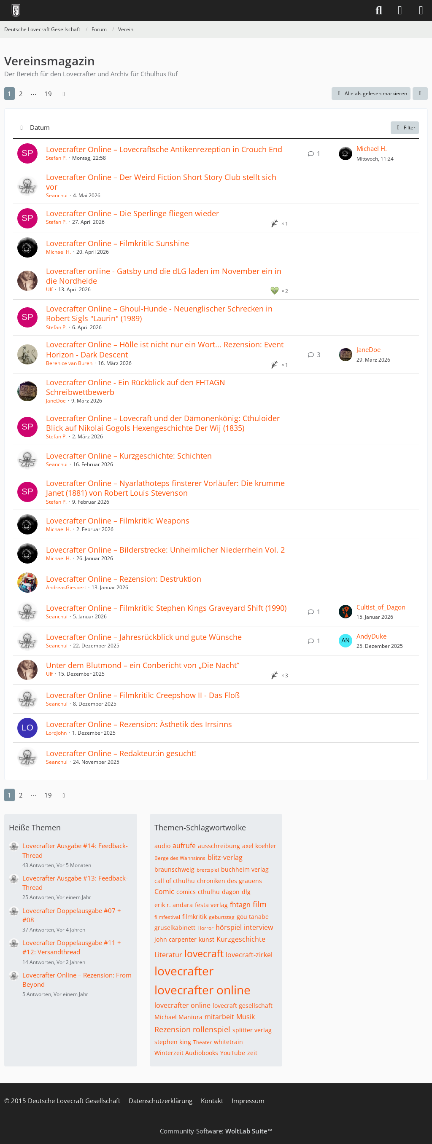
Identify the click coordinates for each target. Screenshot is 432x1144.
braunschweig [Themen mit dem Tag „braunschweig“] (174, 869)
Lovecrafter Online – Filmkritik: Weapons (117, 521)
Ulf (49, 289)
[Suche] (378, 10)
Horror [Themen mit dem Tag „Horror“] (205, 928)
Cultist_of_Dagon (380, 607)
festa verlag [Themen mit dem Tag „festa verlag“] (211, 905)
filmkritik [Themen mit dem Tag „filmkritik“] (194, 917)
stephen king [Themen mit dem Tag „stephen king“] (172, 1042)
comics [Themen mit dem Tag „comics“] (186, 892)
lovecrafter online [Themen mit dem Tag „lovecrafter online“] (202, 990)
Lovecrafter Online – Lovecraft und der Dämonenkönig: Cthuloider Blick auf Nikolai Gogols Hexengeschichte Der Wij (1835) (163, 423)
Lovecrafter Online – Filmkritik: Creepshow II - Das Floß (143, 695)
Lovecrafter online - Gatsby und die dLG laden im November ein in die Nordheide (163, 276)
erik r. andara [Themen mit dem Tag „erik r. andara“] (173, 905)
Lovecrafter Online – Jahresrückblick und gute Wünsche (144, 637)
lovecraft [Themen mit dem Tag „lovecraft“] (204, 953)
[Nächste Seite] (63, 93)
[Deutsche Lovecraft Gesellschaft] (16, 10)
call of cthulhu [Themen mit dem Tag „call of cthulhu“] (174, 881)
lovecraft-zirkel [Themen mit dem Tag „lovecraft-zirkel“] (249, 954)
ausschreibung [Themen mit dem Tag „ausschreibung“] (219, 846)
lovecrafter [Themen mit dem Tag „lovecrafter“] (183, 971)
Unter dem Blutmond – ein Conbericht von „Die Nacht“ (142, 665)
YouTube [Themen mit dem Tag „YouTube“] (232, 1053)
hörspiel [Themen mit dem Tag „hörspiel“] (229, 927)
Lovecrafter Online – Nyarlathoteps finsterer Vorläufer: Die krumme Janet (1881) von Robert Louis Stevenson (165, 488)
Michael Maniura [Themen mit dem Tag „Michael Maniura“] (178, 1017)
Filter (405, 127)
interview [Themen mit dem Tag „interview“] (258, 927)
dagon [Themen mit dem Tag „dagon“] (231, 892)
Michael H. (371, 148)
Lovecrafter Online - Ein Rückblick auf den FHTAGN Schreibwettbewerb (135, 387)
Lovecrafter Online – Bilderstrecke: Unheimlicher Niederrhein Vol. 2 (165, 550)
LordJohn (56, 732)
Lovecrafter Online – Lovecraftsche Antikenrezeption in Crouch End (164, 149)
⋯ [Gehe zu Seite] (33, 93)
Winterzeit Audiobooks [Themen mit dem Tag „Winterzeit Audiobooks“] (186, 1053)
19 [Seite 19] (48, 93)
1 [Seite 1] (9, 93)
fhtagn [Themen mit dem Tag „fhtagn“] (240, 904)
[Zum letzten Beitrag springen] (345, 153)
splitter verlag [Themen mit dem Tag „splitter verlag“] (252, 1030)
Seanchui (57, 195)
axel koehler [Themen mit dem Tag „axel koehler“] (259, 846)
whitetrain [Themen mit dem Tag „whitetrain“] (228, 1042)
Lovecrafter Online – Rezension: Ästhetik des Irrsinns (139, 724)
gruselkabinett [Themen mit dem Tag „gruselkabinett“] (174, 928)
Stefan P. (56, 157)
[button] (420, 93)
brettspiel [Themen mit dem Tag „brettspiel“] (208, 869)
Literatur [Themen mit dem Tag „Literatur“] (168, 954)
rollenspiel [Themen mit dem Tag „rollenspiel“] (211, 1029)
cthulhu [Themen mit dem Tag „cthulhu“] (209, 892)
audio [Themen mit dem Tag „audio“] (162, 846)
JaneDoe (368, 349)
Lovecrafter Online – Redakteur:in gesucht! (121, 753)
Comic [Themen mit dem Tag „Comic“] (164, 891)
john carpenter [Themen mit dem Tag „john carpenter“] (175, 939)
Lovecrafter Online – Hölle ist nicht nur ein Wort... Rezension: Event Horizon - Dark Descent (165, 349)
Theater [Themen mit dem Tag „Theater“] (202, 1042)
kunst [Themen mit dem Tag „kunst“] (206, 939)
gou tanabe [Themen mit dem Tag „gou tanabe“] (253, 917)
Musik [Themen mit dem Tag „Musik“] (245, 1016)
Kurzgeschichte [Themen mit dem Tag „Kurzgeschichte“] (240, 939)
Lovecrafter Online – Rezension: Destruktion (123, 579)
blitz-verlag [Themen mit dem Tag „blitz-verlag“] (225, 857)
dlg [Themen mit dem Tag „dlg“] (246, 892)
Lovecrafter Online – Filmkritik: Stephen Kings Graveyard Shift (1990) (166, 608)
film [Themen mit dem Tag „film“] (260, 904)
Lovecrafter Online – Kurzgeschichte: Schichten (129, 456)
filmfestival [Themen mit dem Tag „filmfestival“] (167, 917)
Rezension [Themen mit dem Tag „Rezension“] (172, 1029)
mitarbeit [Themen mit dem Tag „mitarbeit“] (219, 1016)
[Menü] (421, 10)
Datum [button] (40, 127)
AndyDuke (371, 636)
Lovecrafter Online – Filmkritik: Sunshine (117, 243)
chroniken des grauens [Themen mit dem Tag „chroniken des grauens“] (229, 881)
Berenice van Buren (69, 363)
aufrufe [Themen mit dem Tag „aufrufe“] (184, 845)
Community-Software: (216, 1131)
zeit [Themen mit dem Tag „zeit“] (252, 1053)
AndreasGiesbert (66, 587)
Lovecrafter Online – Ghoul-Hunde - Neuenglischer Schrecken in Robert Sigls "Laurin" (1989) (159, 313)
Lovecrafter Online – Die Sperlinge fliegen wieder (132, 213)
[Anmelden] (400, 10)
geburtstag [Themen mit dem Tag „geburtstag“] (222, 917)
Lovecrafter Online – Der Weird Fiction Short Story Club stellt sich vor (161, 182)
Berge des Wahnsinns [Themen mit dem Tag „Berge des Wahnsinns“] (179, 858)
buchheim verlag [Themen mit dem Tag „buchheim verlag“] (245, 869)
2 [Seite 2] (21, 93)
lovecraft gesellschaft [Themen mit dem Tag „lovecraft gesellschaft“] (243, 1006)
